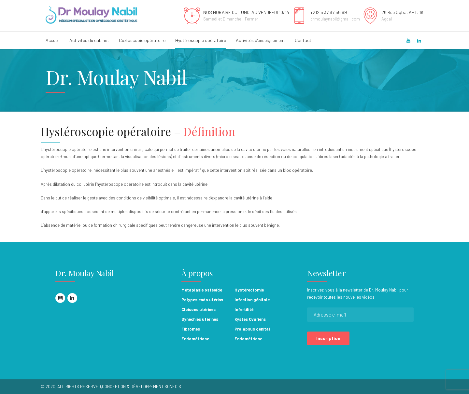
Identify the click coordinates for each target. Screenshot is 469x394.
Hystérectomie (249, 289)
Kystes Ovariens (250, 319)
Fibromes (190, 329)
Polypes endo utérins (202, 299)
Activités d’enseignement (260, 40)
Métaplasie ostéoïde (201, 289)
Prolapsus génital (252, 329)
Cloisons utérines (198, 309)
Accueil (53, 40)
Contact (303, 40)
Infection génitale (252, 299)
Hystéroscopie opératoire (200, 40)
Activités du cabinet (89, 40)
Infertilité (243, 309)
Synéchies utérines (199, 319)
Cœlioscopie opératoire (142, 40)
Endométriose (195, 338)
